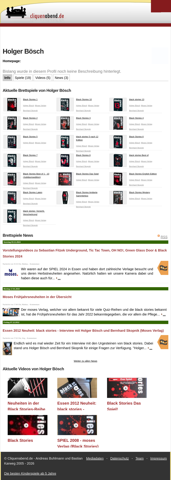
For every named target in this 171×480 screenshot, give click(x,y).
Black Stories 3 (74, 118)
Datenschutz (119, 458)
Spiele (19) (23, 78)
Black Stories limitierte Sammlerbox (77, 195)
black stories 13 (127, 100)
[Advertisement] (85, 36)
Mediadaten (95, 458)
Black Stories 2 (21, 118)
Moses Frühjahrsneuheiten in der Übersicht (37, 297)
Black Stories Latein (23, 193)
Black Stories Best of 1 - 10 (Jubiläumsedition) (26, 176)
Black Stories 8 (74, 156)
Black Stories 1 (21, 100)
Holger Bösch (28, 106)
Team (139, 458)
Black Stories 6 (127, 137)
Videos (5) (42, 78)
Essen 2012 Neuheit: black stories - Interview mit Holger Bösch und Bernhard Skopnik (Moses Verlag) (83, 330)
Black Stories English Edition (133, 174)
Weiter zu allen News (85, 361)
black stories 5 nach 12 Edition (77, 139)
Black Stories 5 (21, 137)
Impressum (158, 458)
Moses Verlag (40, 106)
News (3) (61, 78)
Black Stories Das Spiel (78, 174)
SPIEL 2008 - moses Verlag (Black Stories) (78, 442)
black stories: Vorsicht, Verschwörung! (24, 213)
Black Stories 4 (127, 118)
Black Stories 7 (21, 156)
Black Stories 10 (74, 100)
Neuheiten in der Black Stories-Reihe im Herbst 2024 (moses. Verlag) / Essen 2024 (26, 405)
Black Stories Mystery (130, 193)
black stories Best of (129, 156)
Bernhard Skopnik (30, 111)
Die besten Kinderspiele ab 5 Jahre (30, 473)
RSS (164, 237)
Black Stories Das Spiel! (124, 405)
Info (7, 78)
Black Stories (20, 440)
